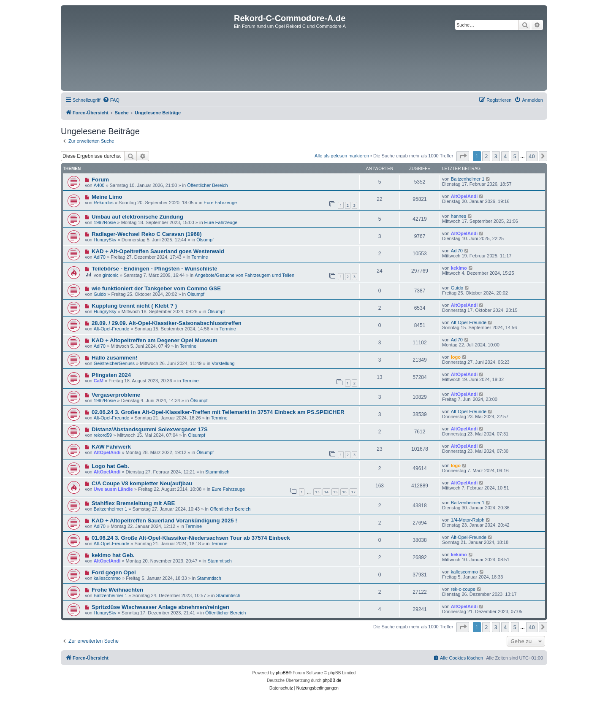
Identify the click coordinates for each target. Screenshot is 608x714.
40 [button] (532, 156)
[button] (462, 156)
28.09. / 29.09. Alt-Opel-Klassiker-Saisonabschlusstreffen (167, 323)
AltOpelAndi (464, 196)
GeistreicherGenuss (114, 363)
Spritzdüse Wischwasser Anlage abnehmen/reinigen (160, 607)
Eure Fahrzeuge (220, 202)
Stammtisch (217, 471)
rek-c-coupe (463, 589)
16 (344, 492)
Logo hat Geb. (110, 466)
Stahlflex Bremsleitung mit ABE (133, 503)
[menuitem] (111, 100)
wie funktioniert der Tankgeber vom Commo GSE (156, 288)
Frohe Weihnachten (117, 590)
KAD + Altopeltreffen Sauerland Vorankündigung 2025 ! (164, 520)
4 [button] (505, 156)
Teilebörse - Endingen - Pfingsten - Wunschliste (154, 268)
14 (326, 492)
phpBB (282, 673)
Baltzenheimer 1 (468, 178)
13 (317, 492)
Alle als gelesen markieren (342, 155)
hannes (458, 216)
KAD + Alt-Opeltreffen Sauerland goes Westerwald (158, 251)
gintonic (111, 275)
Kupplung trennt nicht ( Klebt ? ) (134, 306)
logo (456, 357)
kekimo (459, 267)
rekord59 (103, 435)
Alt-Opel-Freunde (111, 328)
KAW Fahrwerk (111, 447)
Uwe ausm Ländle (113, 489)
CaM (98, 380)
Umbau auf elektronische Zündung (137, 217)
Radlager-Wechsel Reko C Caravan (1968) (147, 234)
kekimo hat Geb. (113, 555)
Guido (100, 294)
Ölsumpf (205, 239)
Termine (200, 257)
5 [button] (514, 156)
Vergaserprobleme (116, 395)
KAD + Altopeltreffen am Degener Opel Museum (154, 340)
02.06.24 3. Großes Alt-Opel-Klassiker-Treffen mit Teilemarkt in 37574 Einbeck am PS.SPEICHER (218, 412)
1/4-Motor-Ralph (467, 519)
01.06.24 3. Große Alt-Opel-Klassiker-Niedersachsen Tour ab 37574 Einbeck (191, 538)
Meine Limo (107, 197)
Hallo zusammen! (114, 357)
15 (335, 492)
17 (353, 492)
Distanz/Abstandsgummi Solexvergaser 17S (150, 429)
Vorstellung (223, 363)
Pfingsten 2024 (111, 375)
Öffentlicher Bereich (207, 185)
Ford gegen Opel (114, 572)
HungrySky (105, 239)
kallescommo (107, 578)
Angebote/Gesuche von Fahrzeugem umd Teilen (244, 275)
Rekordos (104, 202)
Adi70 (100, 257)
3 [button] (495, 156)
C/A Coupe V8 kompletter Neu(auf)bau (142, 483)
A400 (99, 185)
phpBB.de (332, 680)
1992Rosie (105, 222)
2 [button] (486, 156)
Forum (100, 179)
